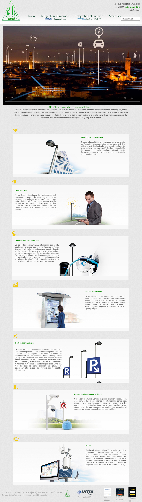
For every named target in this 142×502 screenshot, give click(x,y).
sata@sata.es (56, 492)
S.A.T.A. (13, 11)
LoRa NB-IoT (89, 19)
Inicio (31, 16)
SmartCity (115, 16)
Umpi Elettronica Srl (40, 495)
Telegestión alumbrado (55, 16)
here (19, 495)
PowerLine (54, 19)
